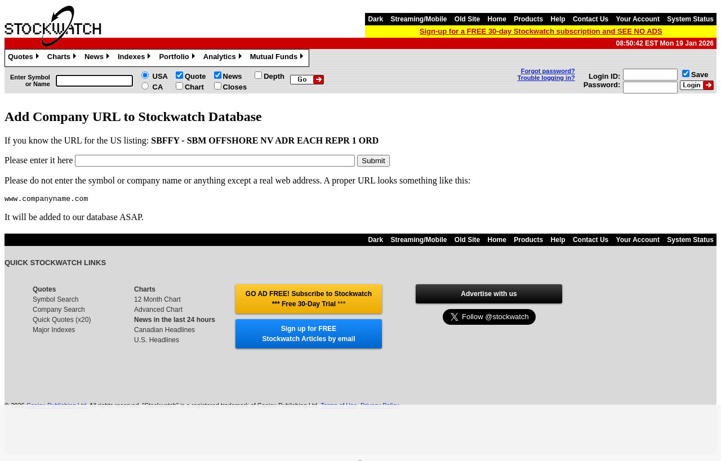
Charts (63, 58)
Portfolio (178, 58)
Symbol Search (55, 301)
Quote (195, 76)
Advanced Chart (158, 311)
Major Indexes (54, 331)
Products (528, 19)
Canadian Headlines (164, 331)
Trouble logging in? (546, 77)
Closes (235, 87)
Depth (274, 76)
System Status (690, 19)
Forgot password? (548, 71)
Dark (375, 19)
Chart (194, 87)
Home (497, 19)
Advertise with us (489, 295)
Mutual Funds (278, 58)
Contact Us (590, 19)
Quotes (25, 58)
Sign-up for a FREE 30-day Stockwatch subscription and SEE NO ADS (541, 31)
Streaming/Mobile (418, 19)
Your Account (638, 19)
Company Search (59, 311)
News (98, 58)
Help (558, 19)
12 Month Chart (157, 301)
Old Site (467, 19)
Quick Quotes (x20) (62, 321)
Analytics (223, 58)
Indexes (135, 58)
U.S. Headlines (156, 342)
